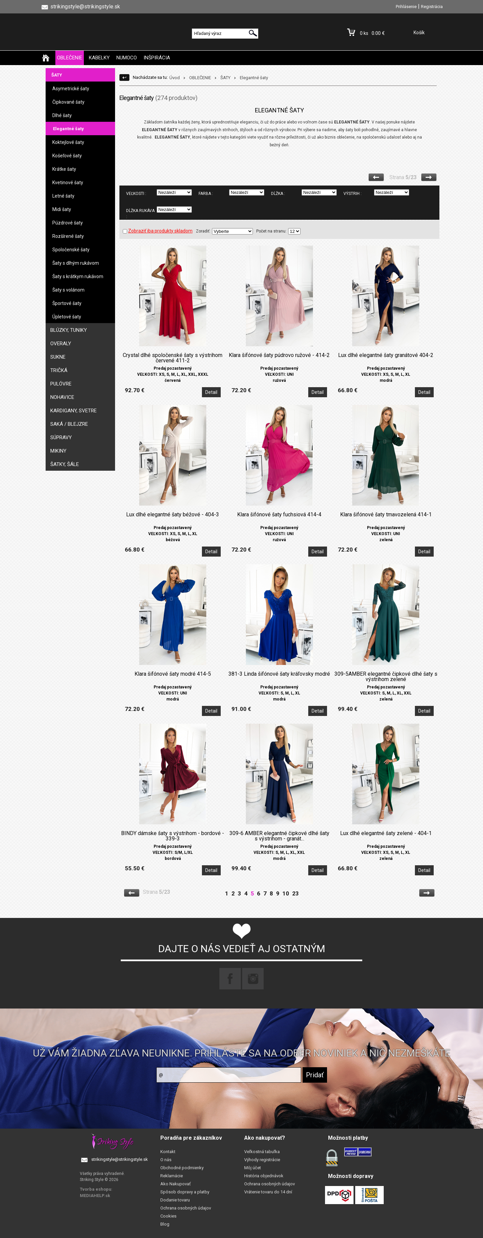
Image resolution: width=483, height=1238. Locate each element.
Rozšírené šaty (68, 236)
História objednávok (263, 1175)
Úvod (174, 77)
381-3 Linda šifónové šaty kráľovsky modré (279, 674)
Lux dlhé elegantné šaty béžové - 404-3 (172, 514)
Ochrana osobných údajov (185, 1207)
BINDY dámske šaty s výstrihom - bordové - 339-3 (172, 836)
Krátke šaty (64, 169)
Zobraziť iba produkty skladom (158, 231)
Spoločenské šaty (71, 249)
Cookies (168, 1216)
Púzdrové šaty (67, 222)
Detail (211, 392)
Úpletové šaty (66, 316)
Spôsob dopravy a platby (184, 1191)
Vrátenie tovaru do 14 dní (268, 1191)
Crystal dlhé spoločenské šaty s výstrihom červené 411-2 (172, 358)
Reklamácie (171, 1175)
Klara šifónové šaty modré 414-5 (173, 674)
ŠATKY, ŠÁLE (64, 464)
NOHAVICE (62, 397)
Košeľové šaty (67, 155)
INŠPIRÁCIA (157, 58)
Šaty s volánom (68, 290)
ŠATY (56, 75)
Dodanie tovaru (175, 1199)
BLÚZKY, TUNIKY (68, 330)
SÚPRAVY (61, 437)
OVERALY (60, 344)
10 (285, 893)
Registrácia (432, 6)
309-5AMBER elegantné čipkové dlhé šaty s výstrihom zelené (385, 676)
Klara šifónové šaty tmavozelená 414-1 (386, 514)
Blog (164, 1224)
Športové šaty (67, 303)
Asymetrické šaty (70, 88)
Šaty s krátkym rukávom (77, 276)
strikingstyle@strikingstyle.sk (119, 1159)
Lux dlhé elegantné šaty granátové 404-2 (385, 355)
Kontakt (167, 1151)
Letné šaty (63, 196)
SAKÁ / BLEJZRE (69, 424)
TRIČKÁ (58, 370)
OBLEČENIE (69, 58)
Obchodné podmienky (182, 1167)
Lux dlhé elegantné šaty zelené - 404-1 (386, 833)
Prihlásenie (406, 6)
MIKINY (58, 451)
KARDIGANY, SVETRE (73, 411)
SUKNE (57, 357)
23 (295, 893)
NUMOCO (126, 58)
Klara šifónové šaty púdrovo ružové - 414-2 (279, 355)
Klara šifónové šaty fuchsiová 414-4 (279, 514)
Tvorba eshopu (95, 1189)
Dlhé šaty (62, 115)
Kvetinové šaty (67, 182)
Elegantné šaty (68, 128)
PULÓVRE (60, 384)
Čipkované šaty (68, 102)
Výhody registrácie (262, 1159)
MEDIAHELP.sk (95, 1195)
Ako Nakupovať (175, 1183)
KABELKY (99, 58)
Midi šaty (61, 209)
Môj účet (252, 1167)
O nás (165, 1159)
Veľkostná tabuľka (262, 1151)
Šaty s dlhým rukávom (75, 263)
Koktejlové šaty (68, 142)
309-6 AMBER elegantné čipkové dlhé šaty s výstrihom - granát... (279, 836)
